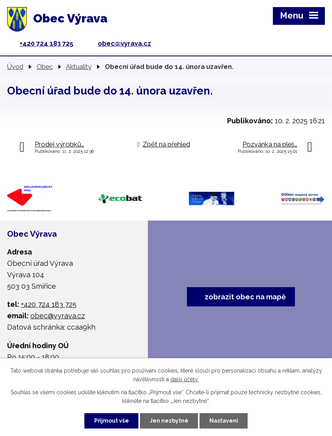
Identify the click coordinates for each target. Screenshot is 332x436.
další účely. (184, 380)
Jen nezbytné (169, 420)
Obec (45, 67)
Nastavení (223, 420)
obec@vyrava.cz (124, 43)
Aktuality (78, 67)
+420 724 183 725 (46, 43)
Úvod (15, 67)
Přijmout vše (111, 420)
